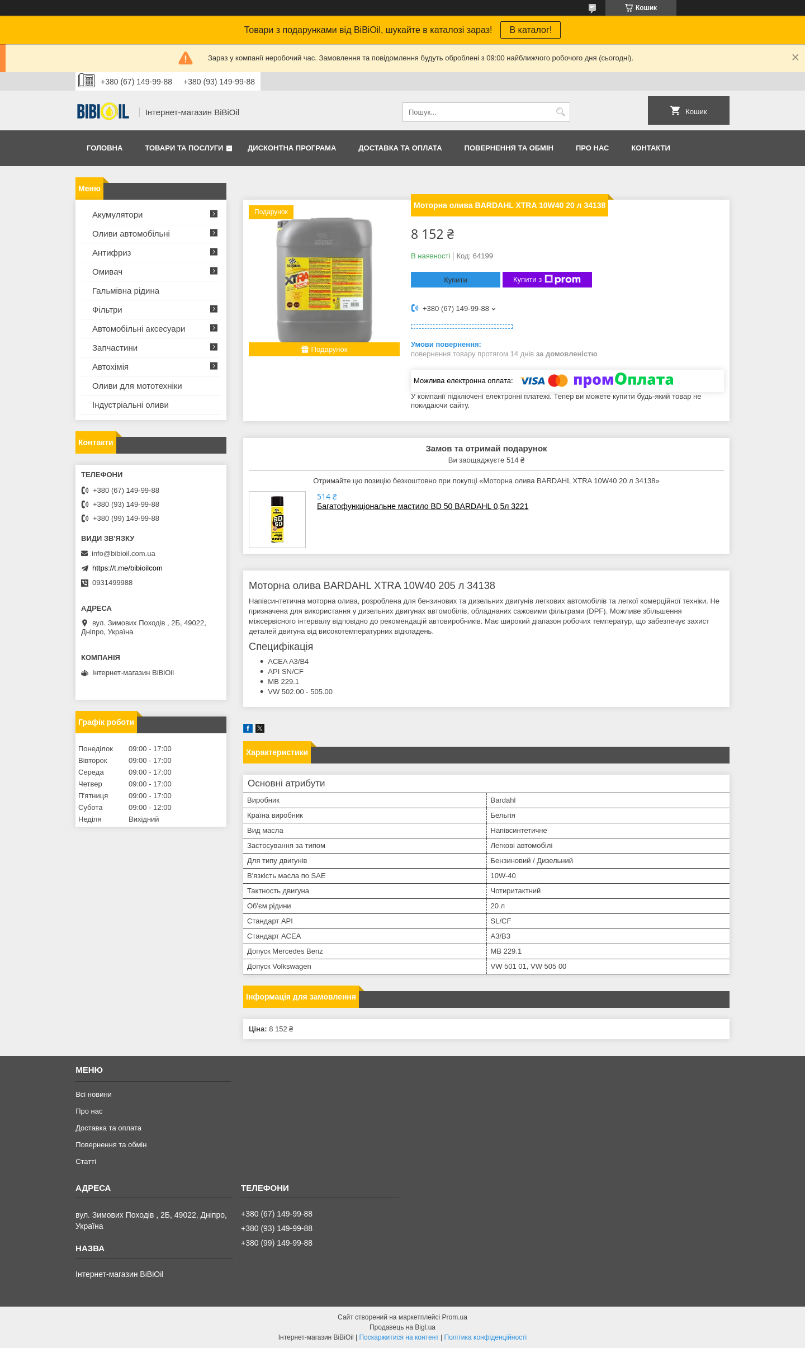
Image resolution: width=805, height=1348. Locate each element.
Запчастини (115, 347)
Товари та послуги (184, 148)
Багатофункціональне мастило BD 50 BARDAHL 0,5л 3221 (422, 506)
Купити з (547, 280)
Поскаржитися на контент (398, 1337)
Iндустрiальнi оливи (130, 404)
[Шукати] (560, 112)
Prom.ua (454, 1317)
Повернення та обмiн (509, 148)
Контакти (650, 148)
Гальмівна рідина (125, 290)
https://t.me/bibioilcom (127, 568)
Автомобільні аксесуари (138, 328)
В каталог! (530, 30)
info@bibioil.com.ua (123, 553)
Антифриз (111, 252)
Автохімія (110, 366)
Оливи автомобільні (131, 233)
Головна (104, 148)
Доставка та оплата (400, 148)
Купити (455, 280)
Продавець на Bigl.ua (402, 1327)
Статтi (85, 1161)
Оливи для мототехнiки (137, 385)
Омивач (107, 271)
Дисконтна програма (292, 148)
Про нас (592, 148)
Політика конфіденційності (485, 1337)
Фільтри (107, 309)
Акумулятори (117, 214)
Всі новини (93, 1094)
